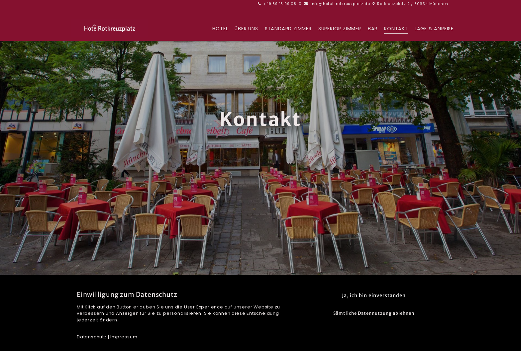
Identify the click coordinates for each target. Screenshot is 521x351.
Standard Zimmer (288, 29)
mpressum (124, 337)
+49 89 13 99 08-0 (282, 3)
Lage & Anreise (434, 29)
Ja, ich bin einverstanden (374, 295)
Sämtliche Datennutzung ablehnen (373, 313)
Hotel (220, 29)
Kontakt (396, 29)
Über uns (246, 29)
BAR (372, 29)
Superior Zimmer (339, 29)
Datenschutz (92, 337)
